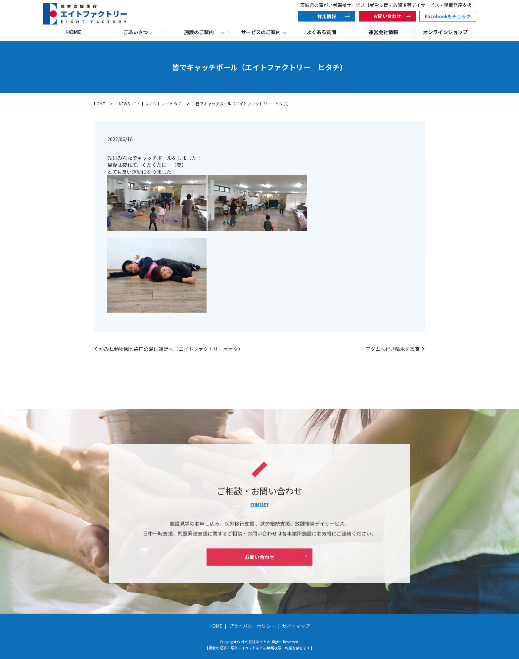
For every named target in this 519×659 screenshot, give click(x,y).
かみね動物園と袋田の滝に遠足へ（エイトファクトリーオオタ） (171, 348)
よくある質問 (321, 31)
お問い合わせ (387, 16)
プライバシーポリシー (252, 626)
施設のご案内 (199, 31)
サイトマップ (296, 626)
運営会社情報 (383, 31)
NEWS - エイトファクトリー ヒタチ (150, 103)
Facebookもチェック (448, 16)
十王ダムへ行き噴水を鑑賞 (390, 348)
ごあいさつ (135, 31)
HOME (73, 31)
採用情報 (326, 16)
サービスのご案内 (261, 31)
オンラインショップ (445, 31)
